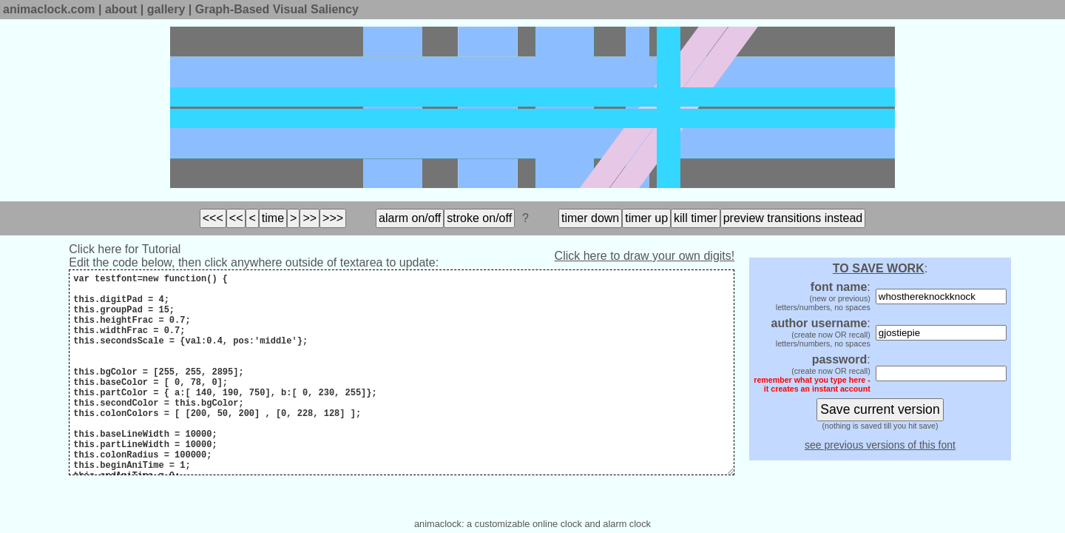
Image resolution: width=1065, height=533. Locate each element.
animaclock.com (49, 9)
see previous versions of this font (880, 445)
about (121, 9)
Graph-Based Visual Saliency (277, 9)
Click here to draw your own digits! (645, 255)
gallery (166, 9)
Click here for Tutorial (124, 249)
